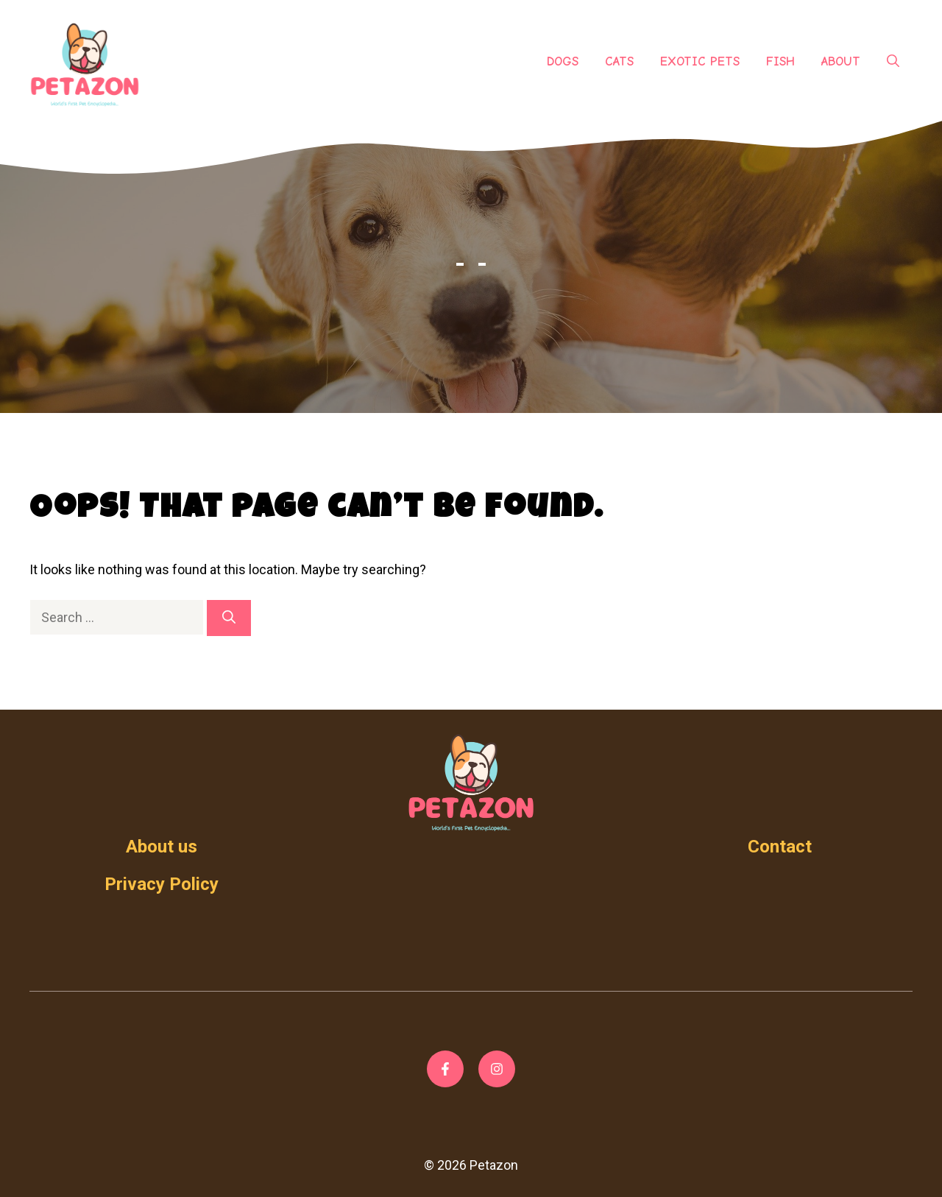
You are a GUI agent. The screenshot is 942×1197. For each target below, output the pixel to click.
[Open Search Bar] (893, 62)
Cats (619, 61)
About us (161, 846)
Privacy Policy (162, 884)
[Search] (229, 618)
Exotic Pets (700, 61)
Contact (780, 846)
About (840, 61)
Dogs (562, 61)
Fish (780, 61)
